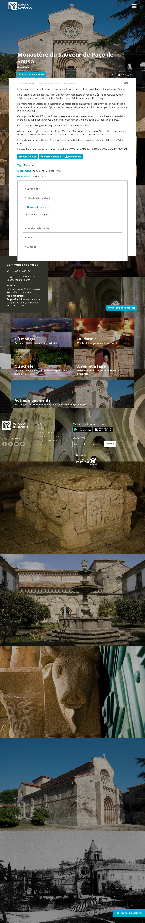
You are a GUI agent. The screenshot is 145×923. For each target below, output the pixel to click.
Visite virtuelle (51, 156)
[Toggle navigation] (134, 6)
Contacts (41, 444)
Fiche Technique (45, 432)
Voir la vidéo (27, 156)
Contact (31, 246)
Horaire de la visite (38, 207)
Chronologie (33, 188)
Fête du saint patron (38, 198)
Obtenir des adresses (121, 307)
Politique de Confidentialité (50, 436)
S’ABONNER (110, 444)
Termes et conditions (48, 440)
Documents (73, 156)
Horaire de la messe (37, 228)
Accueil (20, 83)
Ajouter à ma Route (31, 74)
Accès (29, 237)
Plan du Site (43, 428)
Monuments (30, 83)
